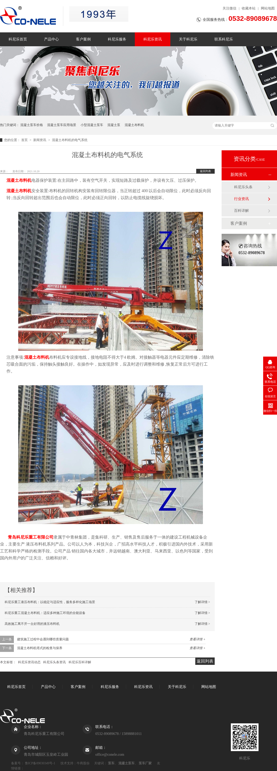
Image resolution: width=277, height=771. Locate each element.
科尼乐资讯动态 (29, 662)
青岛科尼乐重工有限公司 (31, 537)
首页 (25, 140)
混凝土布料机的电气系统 (69, 140)
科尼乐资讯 (152, 39)
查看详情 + (197, 639)
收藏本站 (249, 8)
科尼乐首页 (18, 39)
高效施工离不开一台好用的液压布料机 (32, 624)
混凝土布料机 (134, 125)
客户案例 (83, 39)
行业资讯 (241, 199)
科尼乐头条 (243, 187)
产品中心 (51, 39)
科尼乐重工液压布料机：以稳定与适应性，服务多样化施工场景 (50, 602)
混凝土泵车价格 (31, 125)
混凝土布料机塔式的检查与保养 (39, 648)
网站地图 (268, 8)
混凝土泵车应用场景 (61, 125)
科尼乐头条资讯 (54, 662)
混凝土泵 (113, 125)
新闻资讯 (40, 140)
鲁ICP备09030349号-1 (40, 763)
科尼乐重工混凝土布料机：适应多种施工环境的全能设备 (45, 613)
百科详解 (241, 211)
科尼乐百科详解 (80, 662)
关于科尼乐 (188, 39)
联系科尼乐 (223, 39)
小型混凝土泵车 (92, 125)
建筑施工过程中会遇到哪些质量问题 (43, 639)
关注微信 (229, 8)
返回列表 (205, 171)
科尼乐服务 (117, 39)
